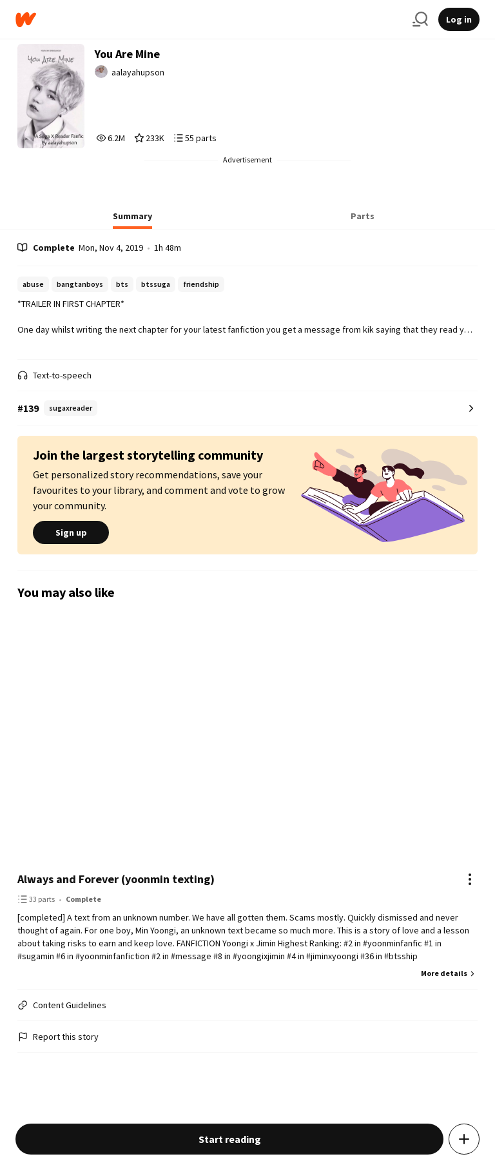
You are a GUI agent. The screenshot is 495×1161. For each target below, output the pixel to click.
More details (449, 973)
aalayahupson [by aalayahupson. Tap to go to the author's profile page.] (138, 72)
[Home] (208, 20)
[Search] (420, 19)
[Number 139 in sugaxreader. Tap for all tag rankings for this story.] (247, 408)
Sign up (71, 532)
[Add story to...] (464, 1139)
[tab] (132, 220)
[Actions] (470, 879)
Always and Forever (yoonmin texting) (116, 879)
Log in (459, 19)
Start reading (230, 1139)
